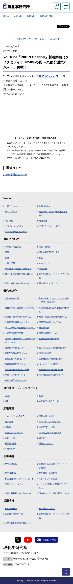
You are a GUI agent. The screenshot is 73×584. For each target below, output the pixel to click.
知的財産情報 (11, 464)
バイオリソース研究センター (52, 364)
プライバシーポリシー (15, 226)
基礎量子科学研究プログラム (18, 317)
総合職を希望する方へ (15, 514)
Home (6, 16)
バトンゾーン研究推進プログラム (20, 327)
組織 (7, 258)
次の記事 (55, 38)
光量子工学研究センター (16, 375)
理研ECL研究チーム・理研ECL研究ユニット (20, 340)
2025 (41, 395)
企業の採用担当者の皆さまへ (18, 493)
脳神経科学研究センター (16, 364)
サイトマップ (11, 212)
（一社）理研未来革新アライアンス (54, 486)
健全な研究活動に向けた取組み (19, 274)
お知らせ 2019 (46, 16)
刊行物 (8, 427)
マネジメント (45, 263)
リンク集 (9, 221)
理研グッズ (10, 438)
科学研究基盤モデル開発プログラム (54, 310)
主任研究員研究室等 (14, 333)
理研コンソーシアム (14, 484)
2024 (7, 401)
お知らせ (31, 16)
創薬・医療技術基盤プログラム (53, 317)
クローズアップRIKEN (15, 416)
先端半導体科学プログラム (17, 322)
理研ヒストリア (46, 443)
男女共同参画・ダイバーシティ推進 (54, 276)
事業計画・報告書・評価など (18, 268)
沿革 (7, 252)
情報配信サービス (47, 427)
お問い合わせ (45, 206)
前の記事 (21, 38)
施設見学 (43, 438)
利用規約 (43, 221)
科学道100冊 (10, 443)
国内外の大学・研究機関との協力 (54, 493)
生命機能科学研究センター (51, 359)
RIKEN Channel (48, 76)
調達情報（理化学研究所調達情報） (53, 214)
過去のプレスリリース (49, 401)
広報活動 (18, 16)
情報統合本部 (45, 353)
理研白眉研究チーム (48, 333)
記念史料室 (10, 449)
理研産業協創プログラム (50, 322)
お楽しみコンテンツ (14, 432)
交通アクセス (11, 206)
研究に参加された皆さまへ (17, 283)
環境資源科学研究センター (17, 369)
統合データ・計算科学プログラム (20, 308)
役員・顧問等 (45, 247)
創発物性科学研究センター (51, 369)
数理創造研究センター (49, 338)
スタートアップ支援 (48, 479)
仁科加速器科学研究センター (52, 375)
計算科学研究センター (15, 174)
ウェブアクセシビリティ (16, 231)
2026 (7, 395)
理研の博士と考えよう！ (50, 416)
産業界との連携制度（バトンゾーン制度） (54, 466)
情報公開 (43, 268)
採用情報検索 (11, 508)
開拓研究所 (44, 327)
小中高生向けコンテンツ (50, 432)
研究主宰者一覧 (12, 298)
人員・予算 (10, 263)
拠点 (41, 258)
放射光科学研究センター (16, 380)
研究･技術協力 (11, 473)
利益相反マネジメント (49, 283)
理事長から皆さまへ (14, 247)
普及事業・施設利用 (48, 473)
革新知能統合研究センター (17, 353)
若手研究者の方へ (47, 508)
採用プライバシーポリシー (51, 226)
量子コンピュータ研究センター (53, 348)
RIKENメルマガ (49, 540)
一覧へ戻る (38, 38)
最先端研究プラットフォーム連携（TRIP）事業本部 (54, 300)
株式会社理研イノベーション (19, 479)
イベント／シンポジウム (50, 422)
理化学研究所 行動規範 (49, 252)
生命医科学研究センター (16, 359)
